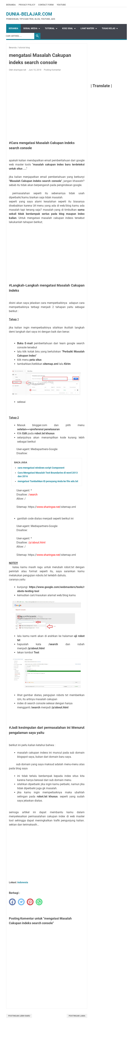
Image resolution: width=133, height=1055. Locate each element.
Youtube (61, 5)
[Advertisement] (47, 105)
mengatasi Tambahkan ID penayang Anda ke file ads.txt (48, 481)
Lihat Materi (87, 28)
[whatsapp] (39, 901)
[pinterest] (30, 901)
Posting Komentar (52, 70)
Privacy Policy (27, 5)
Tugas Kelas (108, 28)
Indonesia (22, 882)
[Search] (19, 36)
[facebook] (12, 901)
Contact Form (46, 5)
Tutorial (50, 28)
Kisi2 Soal (67, 28)
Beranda (11, 5)
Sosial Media (30, 28)
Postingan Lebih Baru (19, 1016)
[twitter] (21, 901)
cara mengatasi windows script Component (41, 467)
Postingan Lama (77, 1016)
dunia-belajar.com (29, 14)
